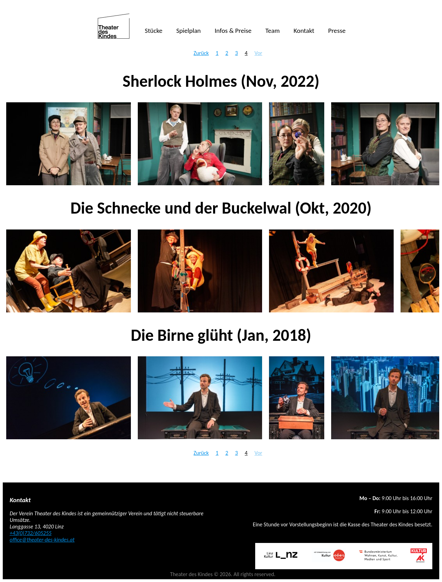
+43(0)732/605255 (30, 533)
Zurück (201, 53)
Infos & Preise (232, 31)
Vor (258, 53)
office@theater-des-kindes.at (42, 539)
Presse (336, 31)
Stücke (153, 31)
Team (272, 31)
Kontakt (304, 31)
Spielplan (188, 31)
